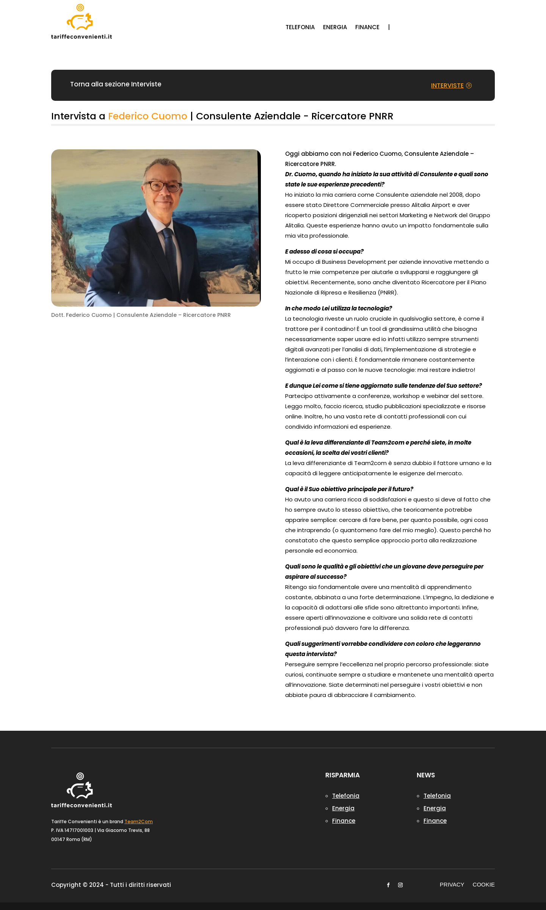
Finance (343, 821)
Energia (343, 808)
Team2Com (138, 821)
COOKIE (484, 885)
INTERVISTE (447, 85)
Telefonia (345, 796)
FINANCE (367, 28)
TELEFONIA (300, 28)
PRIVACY (452, 885)
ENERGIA (335, 28)
